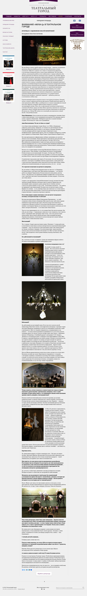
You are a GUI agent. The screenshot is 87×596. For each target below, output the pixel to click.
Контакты (77, 16)
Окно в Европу (7, 44)
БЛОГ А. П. (34, 16)
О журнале (68, 16)
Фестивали (52, 16)
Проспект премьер (8, 36)
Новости (17, 16)
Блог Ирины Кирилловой (77, 26)
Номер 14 (8, 63)
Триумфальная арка (8, 20)
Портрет (5, 52)
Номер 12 (8, 96)
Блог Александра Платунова (77, 33)
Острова (5, 40)
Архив (60, 16)
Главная (8, 16)
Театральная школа (8, 48)
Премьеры (43, 16)
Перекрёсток (6, 28)
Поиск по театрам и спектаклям (64, 587)
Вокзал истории (7, 32)
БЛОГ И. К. (25, 16)
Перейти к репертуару (44, 573)
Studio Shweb (21, 589)
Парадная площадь (8, 24)
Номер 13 (8, 79)
